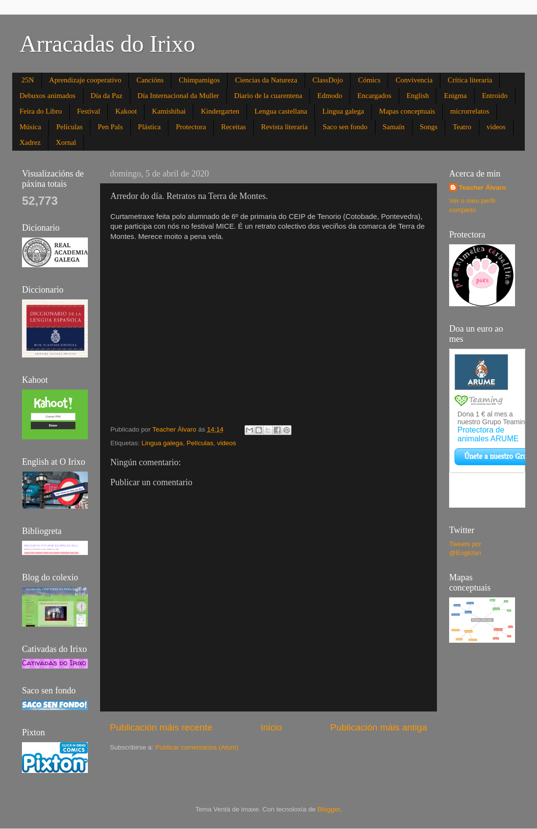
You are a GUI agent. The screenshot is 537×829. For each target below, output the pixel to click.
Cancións (150, 80)
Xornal (66, 142)
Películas (69, 127)
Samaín (394, 127)
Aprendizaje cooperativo (85, 80)
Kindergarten (220, 111)
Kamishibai (169, 111)
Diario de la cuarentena (268, 95)
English (418, 95)
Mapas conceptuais (407, 111)
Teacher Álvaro (482, 187)
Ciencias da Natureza (266, 80)
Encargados (374, 95)
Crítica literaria (470, 80)
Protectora (191, 127)
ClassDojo (327, 80)
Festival (89, 111)
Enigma (455, 95)
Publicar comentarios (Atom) (196, 747)
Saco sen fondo (345, 127)
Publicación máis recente (161, 727)
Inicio (271, 727)
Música (30, 127)
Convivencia (414, 80)
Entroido (495, 95)
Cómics (369, 80)
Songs (429, 127)
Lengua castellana (280, 111)
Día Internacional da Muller (178, 95)
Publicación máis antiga (378, 727)
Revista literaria (284, 127)
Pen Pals (110, 127)
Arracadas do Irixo (107, 44)
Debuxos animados (48, 95)
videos (496, 127)
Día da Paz (107, 95)
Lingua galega (343, 111)
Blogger (328, 809)
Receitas (233, 127)
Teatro (462, 127)
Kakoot (126, 111)
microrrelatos (469, 111)
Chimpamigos (199, 80)
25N (27, 80)
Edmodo (329, 95)
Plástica (149, 127)
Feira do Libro (41, 111)
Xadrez (30, 142)
